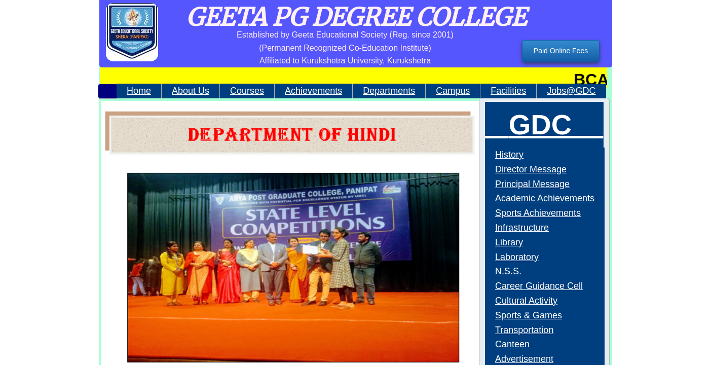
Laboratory (517, 257)
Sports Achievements (538, 213)
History (509, 155)
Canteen (512, 344)
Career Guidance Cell (539, 286)
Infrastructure (522, 228)
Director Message (531, 169)
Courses (247, 91)
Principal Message (532, 184)
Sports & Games (528, 315)
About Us (190, 91)
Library (509, 242)
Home (139, 91)
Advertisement (524, 359)
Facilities (508, 91)
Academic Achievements (544, 198)
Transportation (524, 330)
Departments (389, 91)
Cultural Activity (526, 301)
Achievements (313, 91)
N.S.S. (508, 271)
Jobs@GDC (571, 91)
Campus (453, 91)
